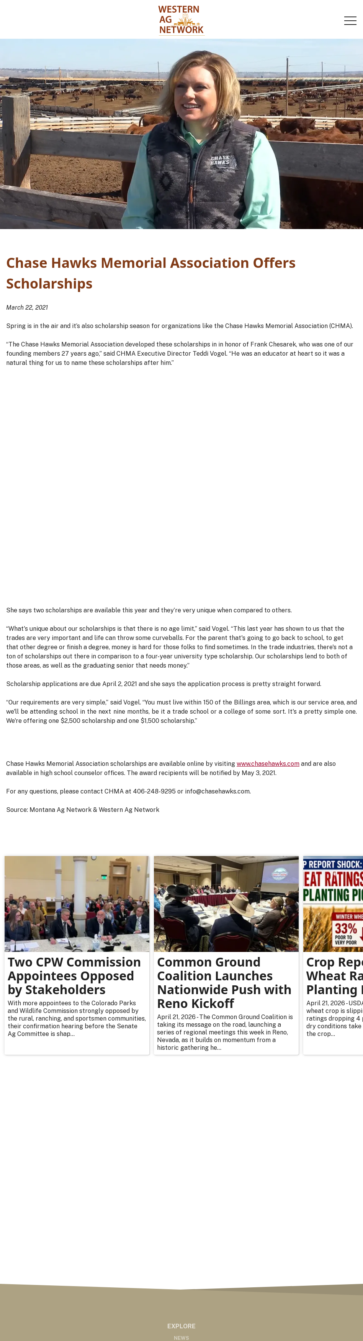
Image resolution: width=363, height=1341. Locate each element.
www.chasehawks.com (268, 763)
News (181, 1338)
